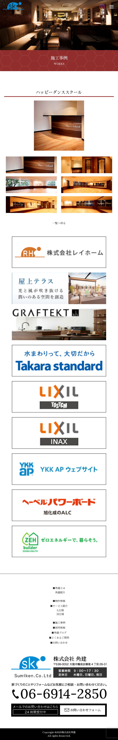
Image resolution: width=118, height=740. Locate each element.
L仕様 (60, 610)
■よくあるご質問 (59, 637)
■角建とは (59, 588)
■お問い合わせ (59, 642)
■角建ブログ (59, 632)
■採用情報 (59, 627)
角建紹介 (60, 592)
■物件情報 (59, 601)
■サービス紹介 (59, 606)
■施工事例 (59, 622)
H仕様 (60, 614)
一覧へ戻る (59, 223)
